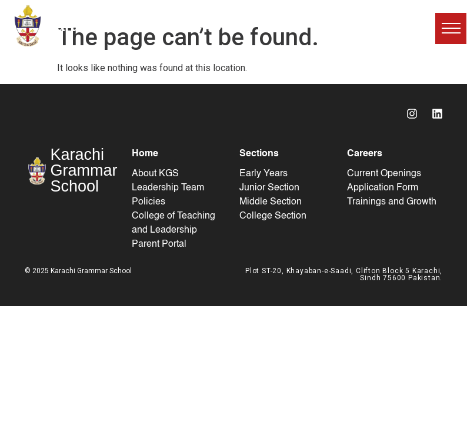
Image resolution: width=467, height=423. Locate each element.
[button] (450, 28)
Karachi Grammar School (139, 25)
